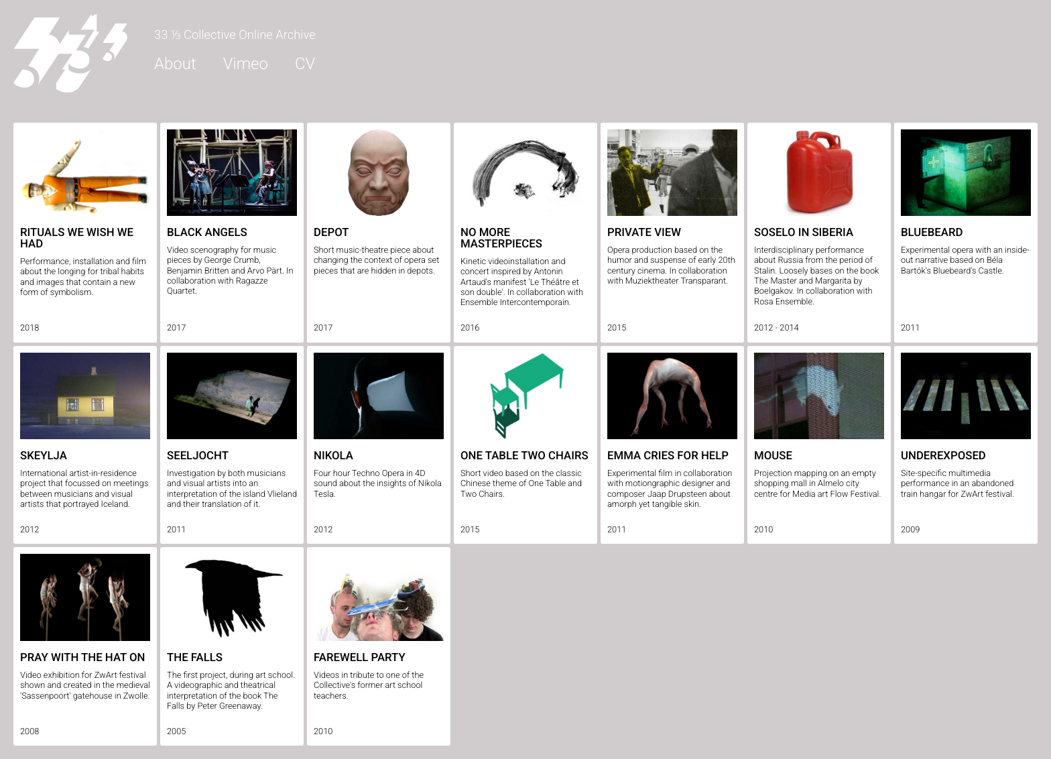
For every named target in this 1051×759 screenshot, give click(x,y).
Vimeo (245, 63)
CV (305, 63)
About (175, 63)
